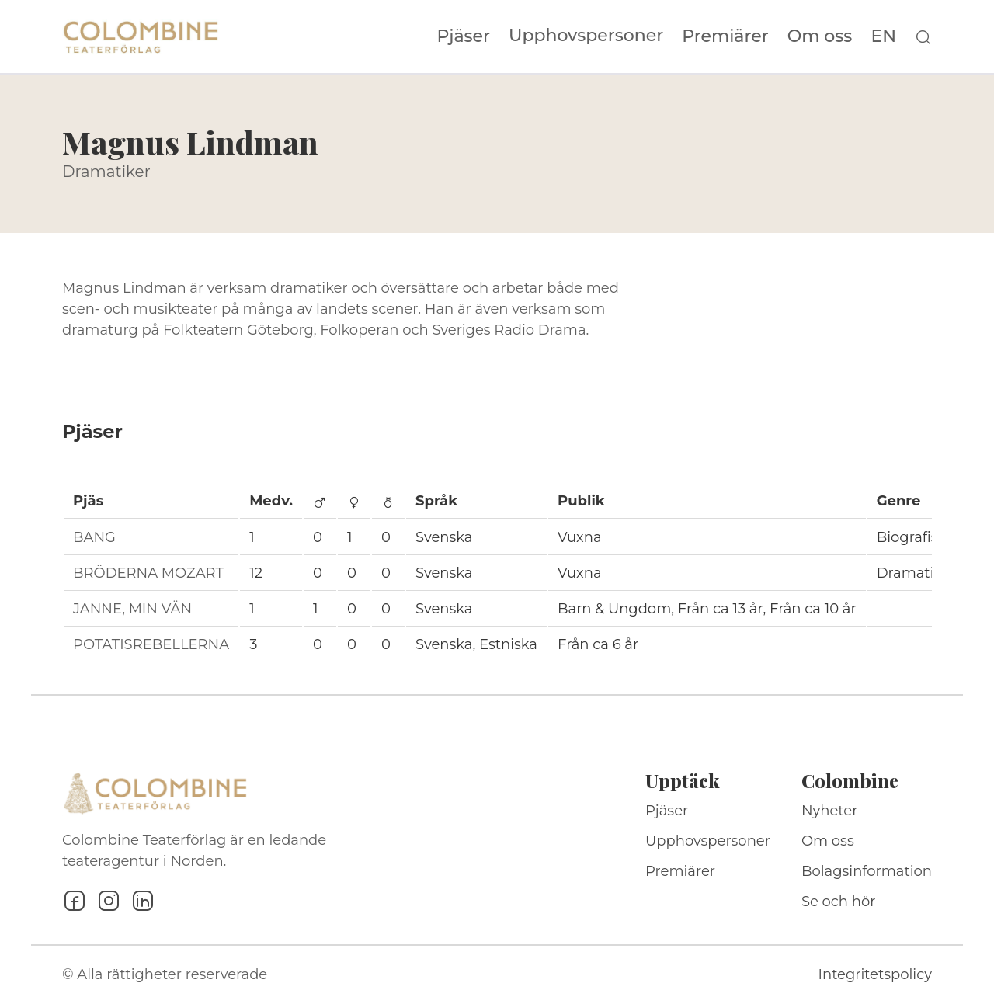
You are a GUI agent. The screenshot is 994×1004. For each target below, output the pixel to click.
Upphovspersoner (586, 35)
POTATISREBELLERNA (151, 644)
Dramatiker (106, 171)
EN (883, 36)
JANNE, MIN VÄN (132, 608)
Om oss (820, 36)
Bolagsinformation (866, 871)
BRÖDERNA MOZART (148, 573)
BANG (94, 537)
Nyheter (829, 810)
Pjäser (464, 36)
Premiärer (725, 36)
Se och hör (838, 901)
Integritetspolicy (875, 974)
